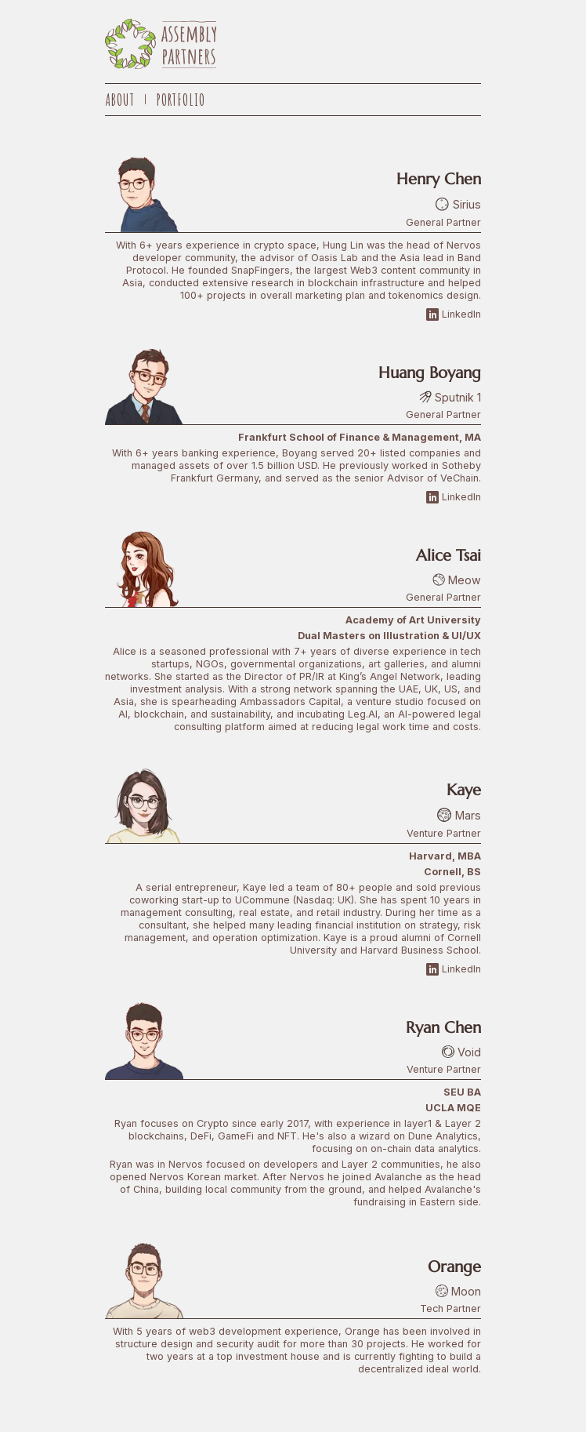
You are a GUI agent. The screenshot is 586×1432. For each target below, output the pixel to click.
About (120, 99)
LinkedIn (453, 314)
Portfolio (180, 99)
